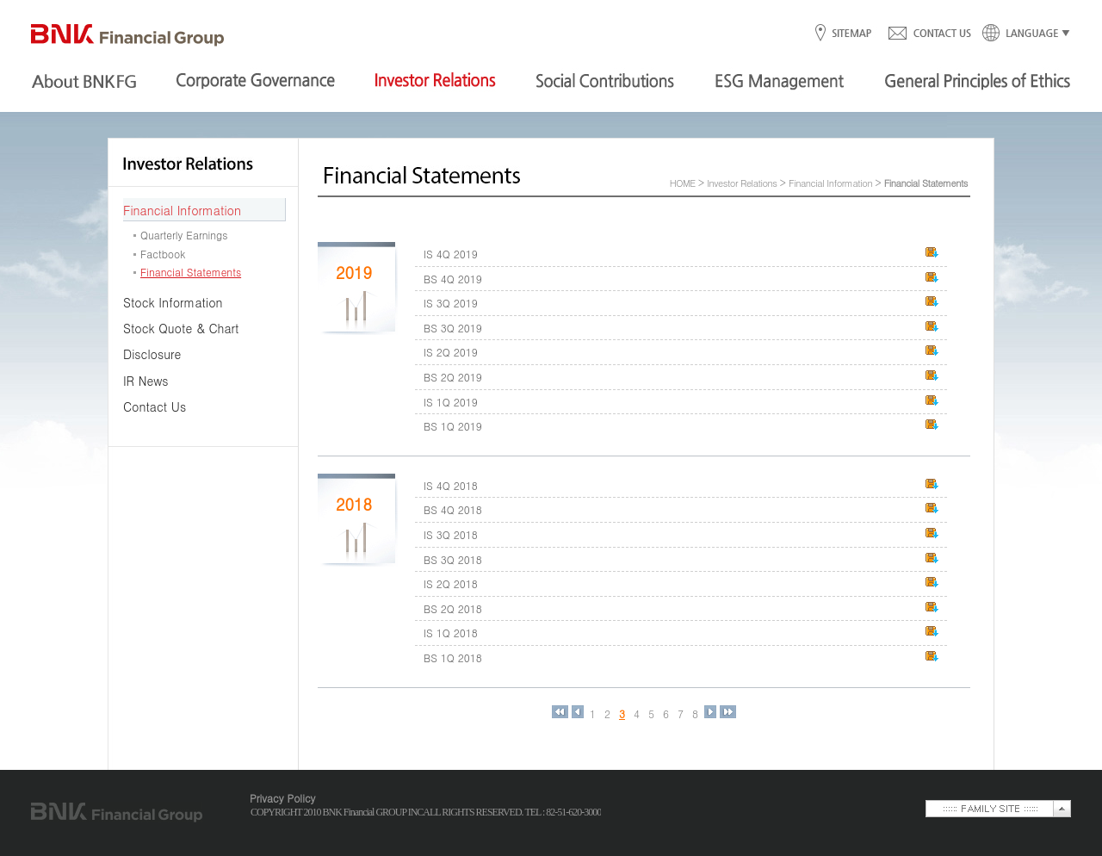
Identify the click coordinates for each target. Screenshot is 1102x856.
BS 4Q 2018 (453, 509)
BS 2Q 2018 (453, 608)
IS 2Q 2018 (451, 583)
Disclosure (152, 354)
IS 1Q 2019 (451, 401)
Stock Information (173, 302)
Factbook (162, 253)
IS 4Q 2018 (451, 485)
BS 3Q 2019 (453, 327)
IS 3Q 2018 (451, 534)
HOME (683, 183)
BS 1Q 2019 (453, 426)
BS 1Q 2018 (453, 657)
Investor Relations (742, 183)
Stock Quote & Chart (180, 328)
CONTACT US (929, 34)
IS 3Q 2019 (451, 302)
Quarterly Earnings (183, 234)
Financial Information (182, 210)
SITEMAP (851, 34)
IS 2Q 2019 (451, 351)
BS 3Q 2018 (453, 559)
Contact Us (154, 406)
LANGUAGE (1021, 34)
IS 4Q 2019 (451, 253)
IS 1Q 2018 (451, 632)
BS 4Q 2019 (453, 278)
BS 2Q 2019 (453, 376)
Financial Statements (190, 271)
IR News (146, 380)
